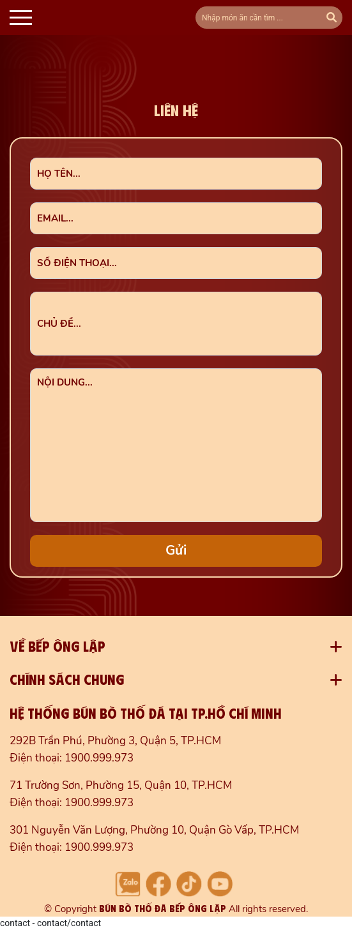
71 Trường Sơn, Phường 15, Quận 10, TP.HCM (121, 785)
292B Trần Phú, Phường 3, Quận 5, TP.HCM (115, 740)
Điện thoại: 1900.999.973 (72, 758)
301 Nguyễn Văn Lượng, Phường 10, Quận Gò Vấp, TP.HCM (154, 830)
